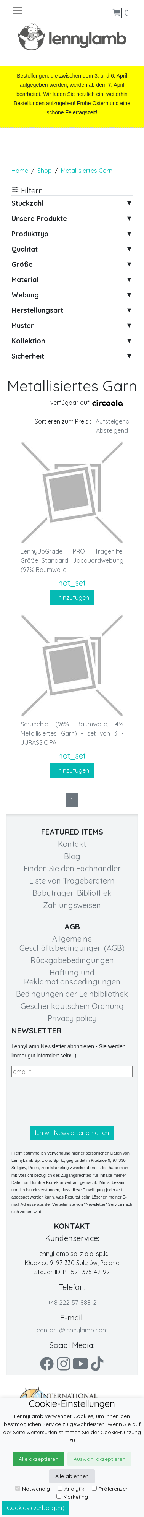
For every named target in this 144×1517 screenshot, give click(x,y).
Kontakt (72, 844)
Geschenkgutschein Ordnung (72, 1006)
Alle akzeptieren (38, 1458)
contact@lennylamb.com (72, 1330)
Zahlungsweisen (72, 905)
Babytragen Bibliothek (72, 893)
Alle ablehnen (72, 1476)
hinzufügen (72, 597)
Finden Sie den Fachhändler (72, 868)
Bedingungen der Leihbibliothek (72, 994)
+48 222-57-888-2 (72, 1302)
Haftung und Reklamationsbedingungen (72, 977)
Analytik (71, 1488)
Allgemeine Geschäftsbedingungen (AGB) (72, 943)
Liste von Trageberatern (72, 880)
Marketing (72, 1496)
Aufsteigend (113, 421)
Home (19, 170)
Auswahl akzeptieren (99, 1458)
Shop (44, 170)
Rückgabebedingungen (72, 960)
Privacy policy (72, 1018)
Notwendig (32, 1488)
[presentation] (69, 1101)
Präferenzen (110, 1488)
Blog (72, 856)
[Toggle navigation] (42, 10)
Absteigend (112, 430)
